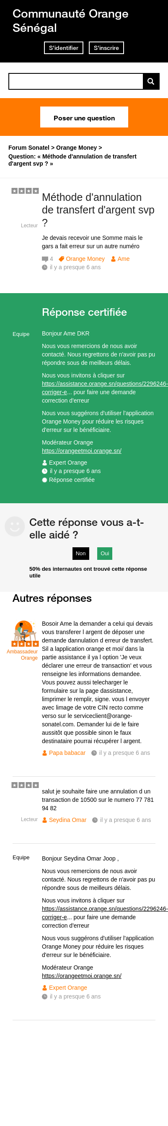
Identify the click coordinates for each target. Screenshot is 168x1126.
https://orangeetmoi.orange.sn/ (81, 450)
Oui (105, 553)
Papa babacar (67, 752)
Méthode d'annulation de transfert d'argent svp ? (98, 210)
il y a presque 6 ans (75, 471)
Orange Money (85, 258)
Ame (124, 258)
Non (81, 553)
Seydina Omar (67, 820)
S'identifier (63, 48)
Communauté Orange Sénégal (71, 20)
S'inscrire (106, 48)
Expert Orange (68, 462)
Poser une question (84, 117)
